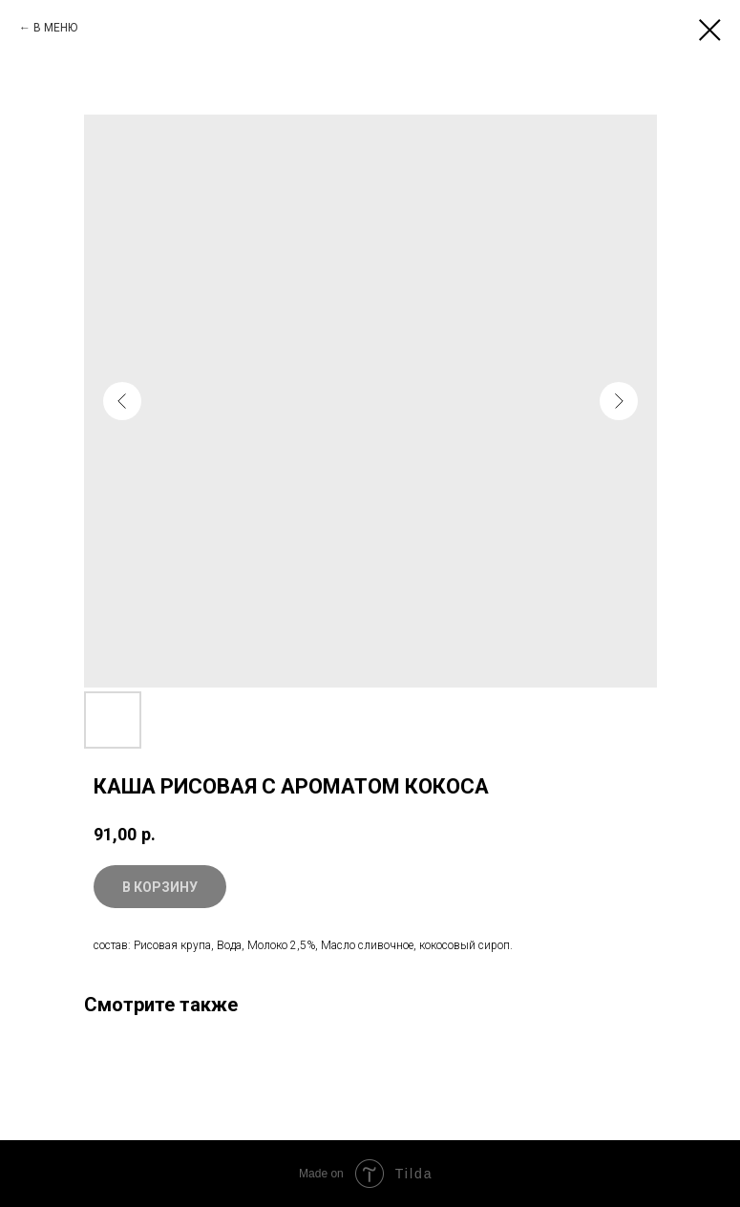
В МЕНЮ (55, 27)
